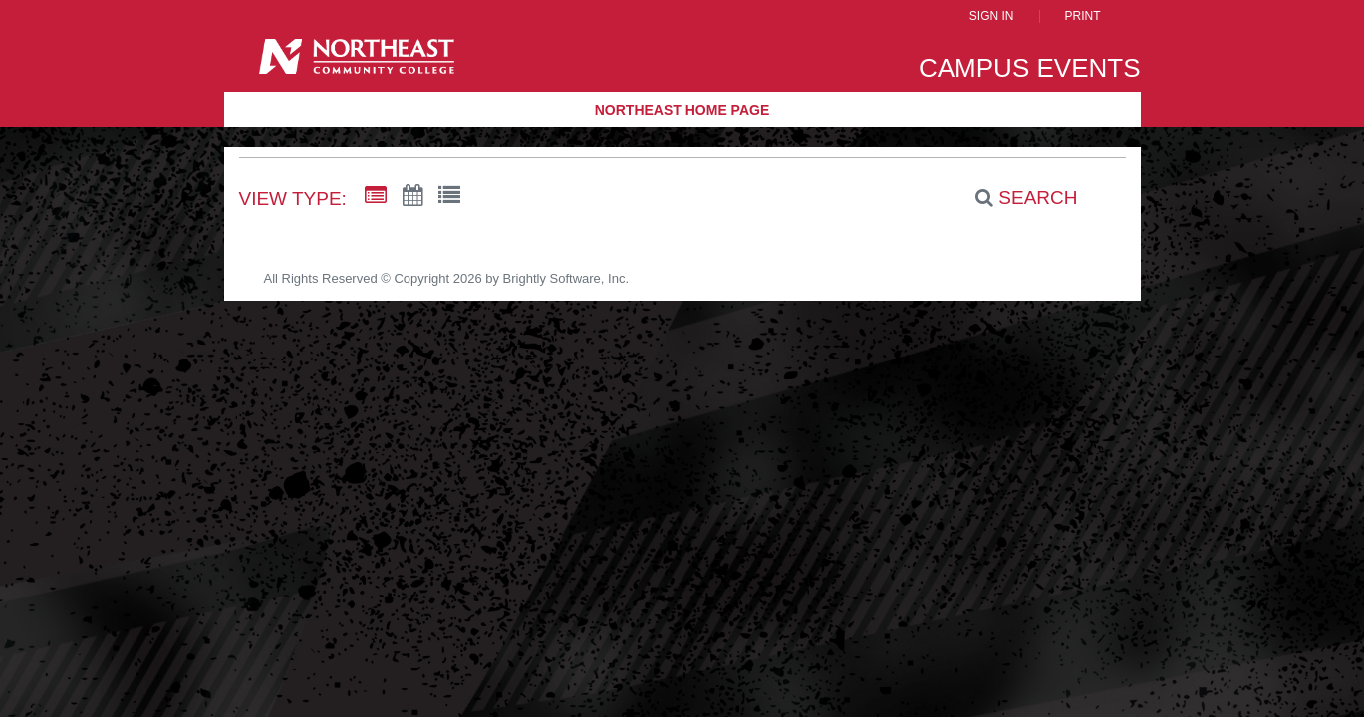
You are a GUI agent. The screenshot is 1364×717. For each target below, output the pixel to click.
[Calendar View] (412, 196)
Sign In (991, 16)
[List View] (449, 196)
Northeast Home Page (682, 110)
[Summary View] (376, 196)
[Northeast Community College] (357, 63)
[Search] (1015, 198)
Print (1083, 16)
